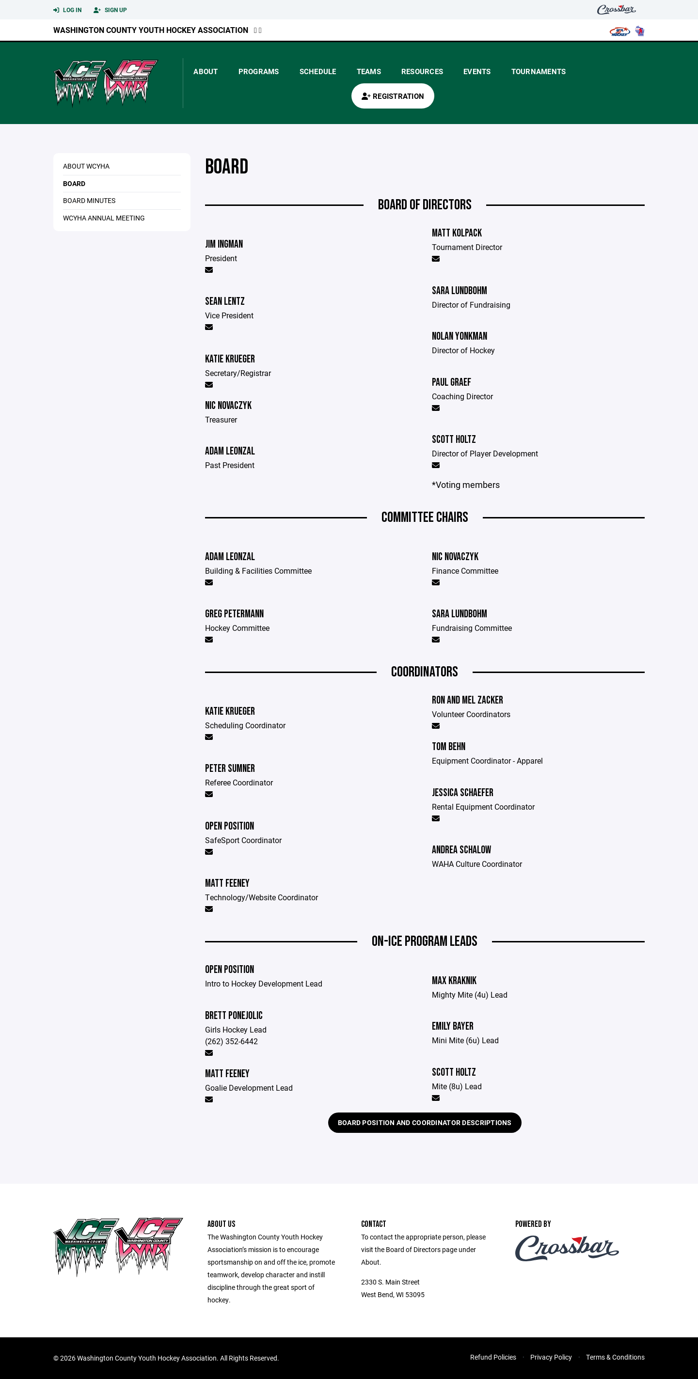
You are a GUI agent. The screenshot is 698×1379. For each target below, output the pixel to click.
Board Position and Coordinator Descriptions (425, 1122)
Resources (422, 71)
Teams (369, 71)
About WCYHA (86, 166)
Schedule (318, 71)
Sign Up (110, 10)
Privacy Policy (551, 1357)
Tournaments (538, 71)
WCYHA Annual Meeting (104, 217)
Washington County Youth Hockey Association (150, 30)
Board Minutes (89, 200)
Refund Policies (493, 1357)
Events (477, 71)
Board (74, 183)
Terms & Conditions (615, 1357)
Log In (67, 10)
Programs (258, 71)
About (205, 71)
